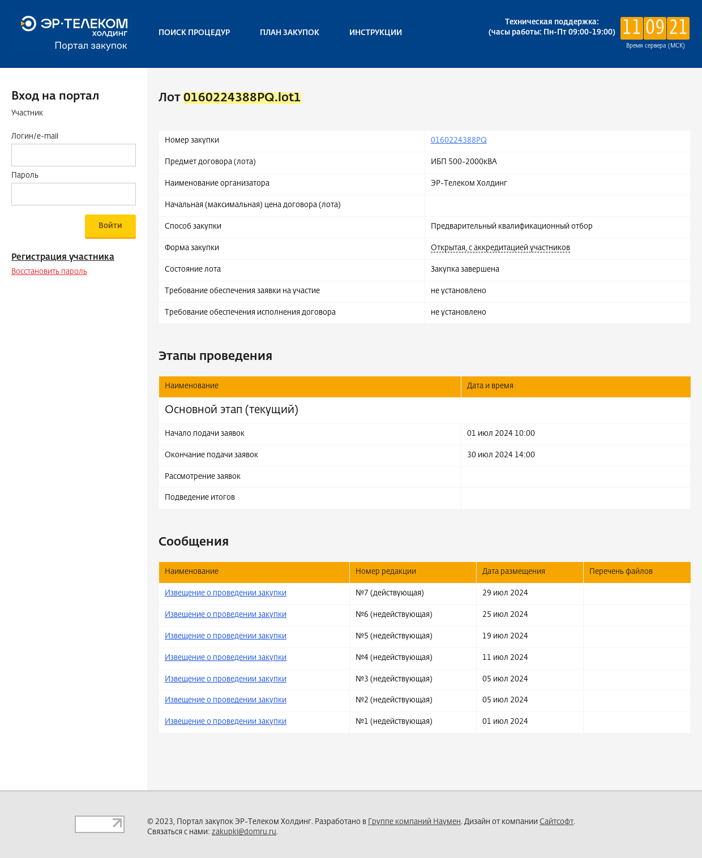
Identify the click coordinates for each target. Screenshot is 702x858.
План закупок (289, 33)
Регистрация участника (62, 257)
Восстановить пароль (49, 272)
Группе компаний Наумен (414, 822)
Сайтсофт (556, 822)
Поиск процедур (194, 33)
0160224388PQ (459, 140)
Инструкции (375, 33)
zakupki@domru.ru (244, 832)
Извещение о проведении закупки (225, 593)
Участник (27, 113)
